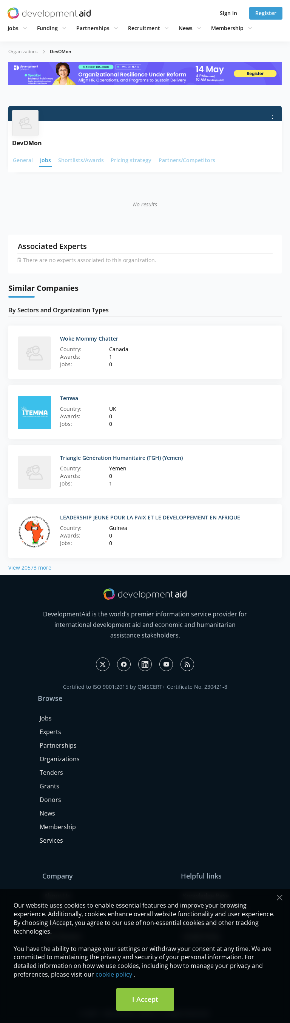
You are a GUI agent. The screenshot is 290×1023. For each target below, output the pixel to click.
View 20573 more (29, 567)
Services (51, 840)
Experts (50, 732)
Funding (47, 28)
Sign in (228, 13)
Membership (227, 28)
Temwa (69, 398)
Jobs (13, 28)
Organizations (23, 51)
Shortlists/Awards (81, 160)
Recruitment (144, 28)
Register (265, 13)
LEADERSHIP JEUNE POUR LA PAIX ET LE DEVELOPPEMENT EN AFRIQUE (150, 517)
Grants (49, 786)
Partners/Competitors (187, 160)
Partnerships (93, 28)
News (186, 28)
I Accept (145, 999)
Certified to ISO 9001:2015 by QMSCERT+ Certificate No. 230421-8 (145, 686)
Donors (50, 800)
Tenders (51, 772)
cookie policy (114, 974)
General (23, 160)
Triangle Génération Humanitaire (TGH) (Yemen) (121, 457)
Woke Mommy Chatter (89, 338)
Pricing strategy (131, 160)
